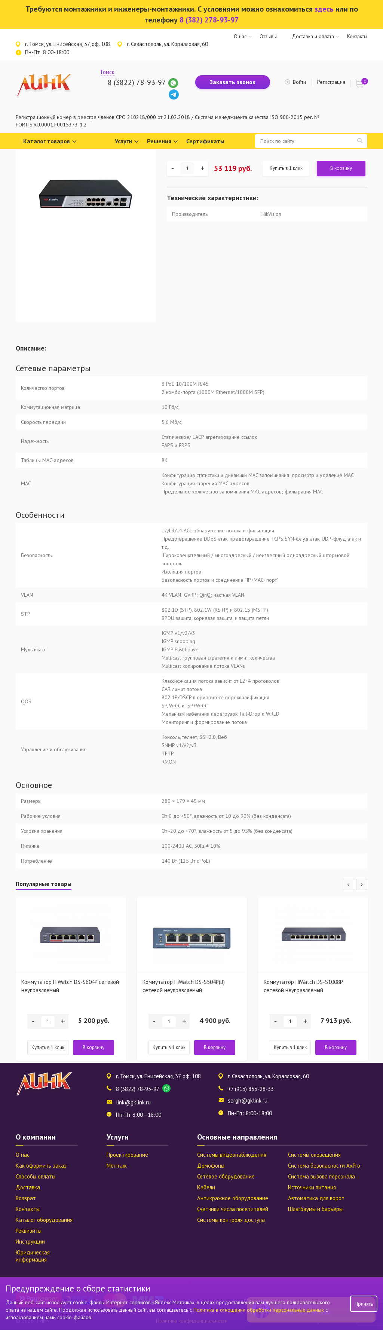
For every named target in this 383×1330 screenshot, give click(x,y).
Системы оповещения (314, 1154)
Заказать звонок (232, 82)
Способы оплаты (35, 1176)
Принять (364, 1303)
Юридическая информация (33, 1256)
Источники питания (312, 1187)
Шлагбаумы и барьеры (315, 1209)
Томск (107, 72)
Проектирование (127, 1154)
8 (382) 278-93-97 (209, 20)
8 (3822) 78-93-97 (137, 82)
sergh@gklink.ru (247, 1100)
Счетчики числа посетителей (232, 1209)
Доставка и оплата (313, 36)
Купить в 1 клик (286, 168)
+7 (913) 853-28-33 (251, 1088)
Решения (162, 141)
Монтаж (116, 1165)
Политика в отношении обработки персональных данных (259, 1309)
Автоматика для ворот (316, 1198)
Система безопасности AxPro (324, 1165)
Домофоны (210, 1165)
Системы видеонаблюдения (231, 1154)
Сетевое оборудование (226, 1176)
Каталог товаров (50, 141)
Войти (299, 82)
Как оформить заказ (41, 1165)
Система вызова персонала (321, 1176)
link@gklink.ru (133, 1102)
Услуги (127, 141)
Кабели (206, 1187)
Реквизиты (29, 1230)
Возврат (26, 1198)
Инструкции (30, 1241)
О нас (240, 36)
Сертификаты (205, 141)
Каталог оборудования (44, 1219)
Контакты (357, 36)
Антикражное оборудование (232, 1198)
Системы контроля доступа (231, 1219)
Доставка (28, 1187)
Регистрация (331, 82)
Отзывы (268, 36)
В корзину (341, 168)
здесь (324, 9)
